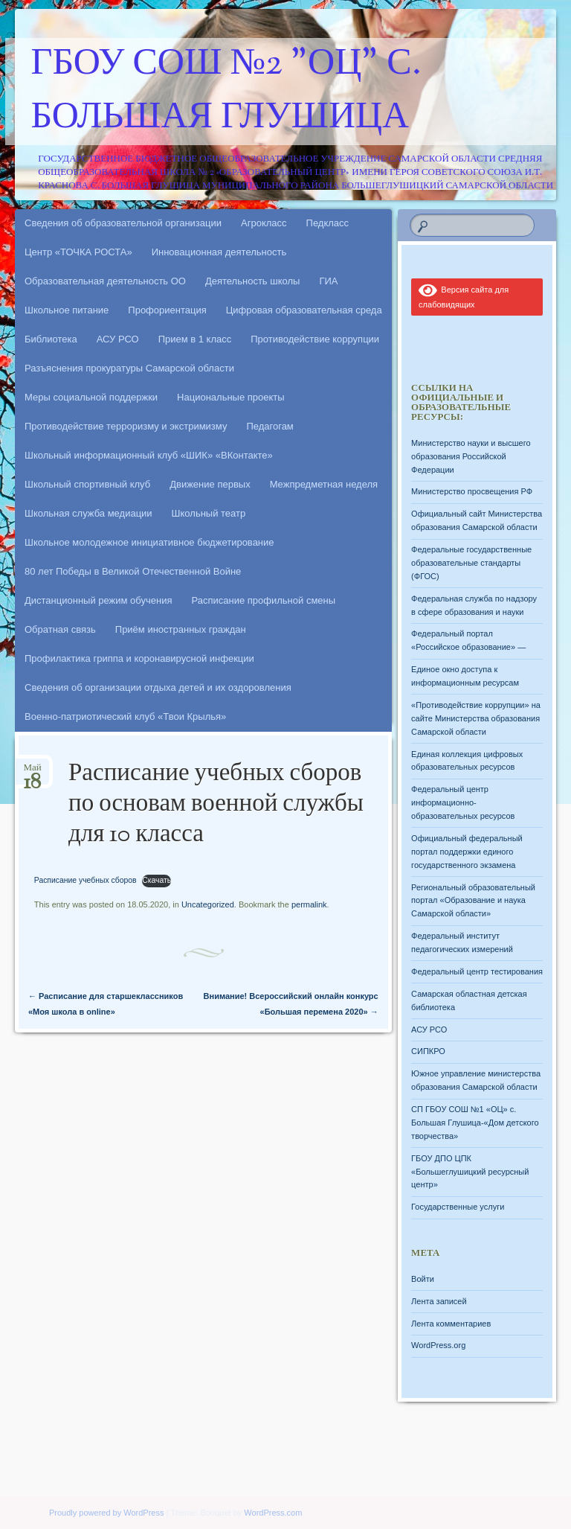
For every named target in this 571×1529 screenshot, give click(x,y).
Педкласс (327, 223)
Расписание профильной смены (264, 600)
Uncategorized (207, 904)
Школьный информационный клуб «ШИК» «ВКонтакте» (149, 455)
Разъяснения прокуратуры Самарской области (129, 368)
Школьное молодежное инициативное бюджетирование (149, 542)
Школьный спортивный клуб (87, 484)
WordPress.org (438, 1345)
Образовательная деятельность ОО (105, 281)
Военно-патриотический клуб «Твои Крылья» (125, 716)
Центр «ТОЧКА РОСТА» (78, 252)
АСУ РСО (118, 339)
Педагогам (269, 426)
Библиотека (51, 339)
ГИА (328, 281)
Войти (422, 1278)
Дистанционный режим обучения (98, 600)
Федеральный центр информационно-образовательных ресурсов (462, 802)
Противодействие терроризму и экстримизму (126, 426)
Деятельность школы (252, 281)
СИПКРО (428, 1051)
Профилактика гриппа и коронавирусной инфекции (139, 658)
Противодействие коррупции (315, 339)
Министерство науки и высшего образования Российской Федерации (470, 456)
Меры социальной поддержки (91, 397)
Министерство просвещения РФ (471, 491)
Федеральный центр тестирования (477, 971)
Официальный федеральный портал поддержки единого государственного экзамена (467, 851)
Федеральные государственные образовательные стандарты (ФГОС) (471, 563)
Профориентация (167, 310)
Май (32, 772)
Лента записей (439, 1301)
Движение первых (210, 484)
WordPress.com (273, 1512)
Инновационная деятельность (219, 252)
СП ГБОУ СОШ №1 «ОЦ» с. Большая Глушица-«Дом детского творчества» (474, 1122)
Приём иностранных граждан (180, 629)
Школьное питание (67, 310)
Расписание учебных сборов (85, 880)
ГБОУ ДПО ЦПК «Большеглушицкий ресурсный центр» (470, 1172)
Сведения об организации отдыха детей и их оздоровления (158, 687)
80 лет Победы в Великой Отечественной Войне (133, 571)
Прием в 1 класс (195, 339)
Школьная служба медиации (88, 513)
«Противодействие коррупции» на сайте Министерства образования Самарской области (476, 718)
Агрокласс (264, 223)
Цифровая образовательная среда (304, 310)
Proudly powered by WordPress (106, 1512)
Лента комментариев (451, 1323)
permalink (309, 904)
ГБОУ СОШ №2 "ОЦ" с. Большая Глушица (226, 91)
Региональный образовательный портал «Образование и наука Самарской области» (473, 901)
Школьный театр (209, 513)
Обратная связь (60, 629)
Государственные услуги (457, 1206)
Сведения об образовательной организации (123, 223)
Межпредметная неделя (324, 484)
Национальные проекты (231, 397)
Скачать (156, 880)
